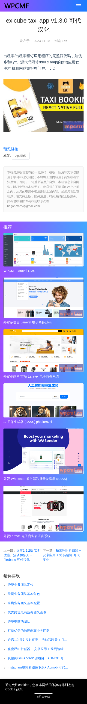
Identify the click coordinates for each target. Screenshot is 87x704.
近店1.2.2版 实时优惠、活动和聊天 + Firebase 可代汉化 (22, 555)
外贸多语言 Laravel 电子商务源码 (27, 322)
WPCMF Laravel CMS (19, 271)
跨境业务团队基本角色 (24, 593)
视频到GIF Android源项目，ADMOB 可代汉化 (38, 658)
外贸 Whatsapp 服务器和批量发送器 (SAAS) (35, 479)
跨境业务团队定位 (20, 584)
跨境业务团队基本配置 (24, 603)
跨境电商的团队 (19, 621)
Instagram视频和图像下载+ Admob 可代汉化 (38, 667)
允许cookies (43, 696)
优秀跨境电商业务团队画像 (27, 612)
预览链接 (10, 149)
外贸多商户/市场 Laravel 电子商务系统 (31, 376)
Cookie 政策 (14, 689)
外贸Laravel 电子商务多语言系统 (27, 536)
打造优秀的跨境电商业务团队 (29, 630)
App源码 (20, 155)
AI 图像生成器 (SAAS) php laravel (27, 422)
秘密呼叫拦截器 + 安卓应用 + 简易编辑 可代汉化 (62, 555)
